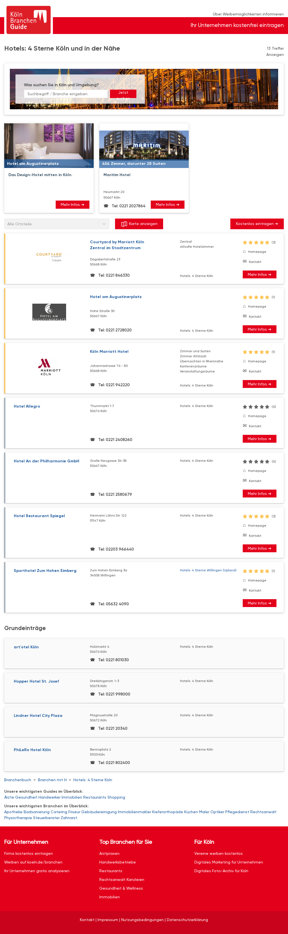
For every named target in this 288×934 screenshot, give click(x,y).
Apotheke (13, 812)
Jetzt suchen (123, 94)
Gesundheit (26, 797)
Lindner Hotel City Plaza (38, 715)
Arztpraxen (109, 853)
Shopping (116, 797)
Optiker (217, 812)
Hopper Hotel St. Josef (36, 681)
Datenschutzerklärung (187, 919)
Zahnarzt (69, 817)
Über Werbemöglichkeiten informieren (248, 14)
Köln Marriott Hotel (109, 351)
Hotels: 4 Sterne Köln (92, 780)
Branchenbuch (17, 780)
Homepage (257, 252)
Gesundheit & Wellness (121, 888)
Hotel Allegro (27, 406)
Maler (204, 812)
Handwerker (49, 797)
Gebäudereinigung (99, 812)
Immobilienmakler (134, 812)
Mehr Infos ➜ (72, 204)
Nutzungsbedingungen (142, 919)
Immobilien (72, 797)
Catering (59, 812)
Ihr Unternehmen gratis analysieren (36, 871)
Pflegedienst (237, 812)
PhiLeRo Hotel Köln (32, 749)
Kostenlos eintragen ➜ (257, 223)
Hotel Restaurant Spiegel (39, 515)
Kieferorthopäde (167, 812)
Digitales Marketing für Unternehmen (228, 862)
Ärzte (9, 797)
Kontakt (255, 262)
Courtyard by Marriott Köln (135, 245)
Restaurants (94, 797)
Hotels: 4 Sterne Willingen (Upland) (208, 570)
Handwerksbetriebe (117, 862)
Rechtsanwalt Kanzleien (121, 879)
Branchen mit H (52, 780)
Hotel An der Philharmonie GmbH (46, 461)
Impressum (108, 919)
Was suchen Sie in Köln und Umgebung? (61, 85)
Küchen (191, 812)
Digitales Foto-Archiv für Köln (221, 871)
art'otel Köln (26, 647)
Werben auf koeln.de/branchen (33, 862)
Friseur (74, 812)
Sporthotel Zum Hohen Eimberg (45, 570)
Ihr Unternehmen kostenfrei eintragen (237, 25)
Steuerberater (46, 817)
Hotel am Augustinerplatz (116, 296)
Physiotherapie (18, 817)
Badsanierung (37, 812)
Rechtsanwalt (263, 812)
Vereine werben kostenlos (218, 853)
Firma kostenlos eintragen (28, 853)
